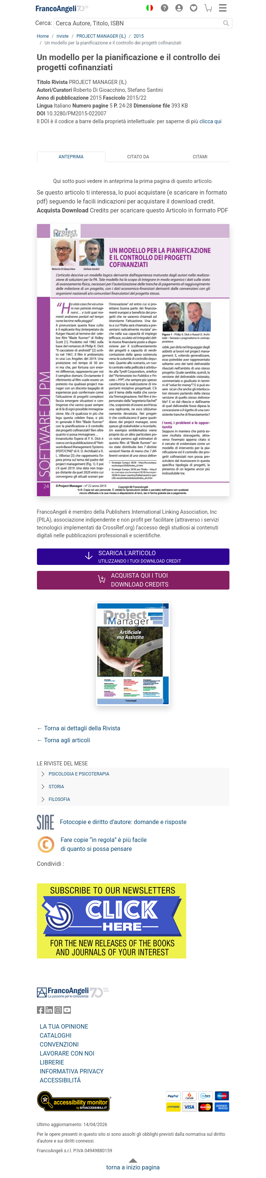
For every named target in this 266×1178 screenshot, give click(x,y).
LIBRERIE (52, 1062)
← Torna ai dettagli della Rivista (79, 728)
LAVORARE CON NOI (67, 1053)
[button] (148, 9)
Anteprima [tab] (71, 156)
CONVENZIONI (59, 1044)
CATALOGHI (56, 1035)
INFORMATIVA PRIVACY (72, 1071)
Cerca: (43, 23)
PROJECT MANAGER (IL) (101, 36)
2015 (139, 36)
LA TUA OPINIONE (64, 1026)
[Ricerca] (226, 23)
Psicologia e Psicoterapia (79, 774)
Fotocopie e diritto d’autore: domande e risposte (123, 822)
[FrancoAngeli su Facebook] (40, 1011)
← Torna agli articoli (63, 740)
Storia (56, 786)
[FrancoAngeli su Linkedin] (49, 1011)
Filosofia (59, 799)
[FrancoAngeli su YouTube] (67, 1011)
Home (43, 36)
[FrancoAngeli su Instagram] (58, 1011)
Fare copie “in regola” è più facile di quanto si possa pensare (104, 844)
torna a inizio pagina (133, 1167)
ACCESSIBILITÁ (60, 1080)
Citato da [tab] (138, 156)
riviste (63, 36)
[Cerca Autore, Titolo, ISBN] (137, 23)
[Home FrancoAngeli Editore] (62, 9)
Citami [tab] (200, 156)
